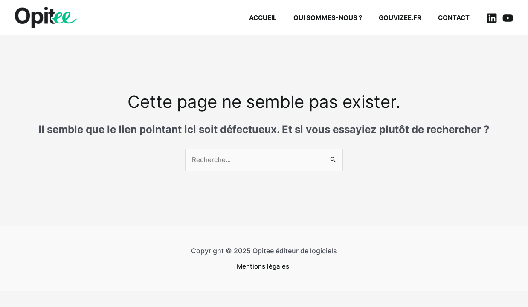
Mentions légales (264, 266)
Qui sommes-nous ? (337, 18)
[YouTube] (507, 18)
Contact (456, 18)
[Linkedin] (492, 18)
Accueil (276, 18)
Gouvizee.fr (406, 18)
